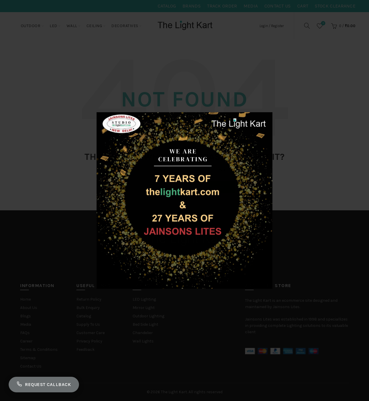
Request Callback (44, 384)
